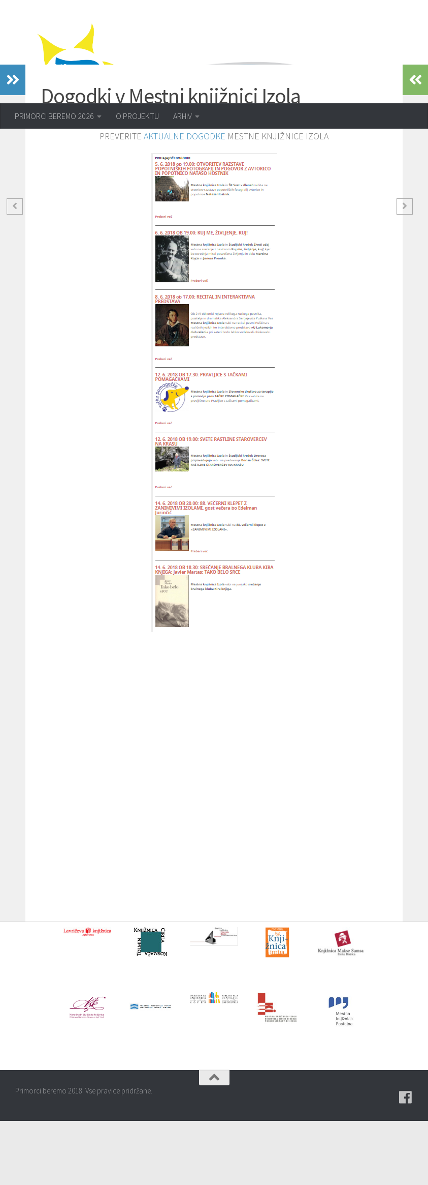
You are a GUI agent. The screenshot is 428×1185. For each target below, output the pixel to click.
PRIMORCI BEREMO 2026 (54, 116)
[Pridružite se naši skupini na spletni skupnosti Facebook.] (406, 1161)
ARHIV (182, 116)
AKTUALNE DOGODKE (184, 200)
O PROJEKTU (137, 116)
